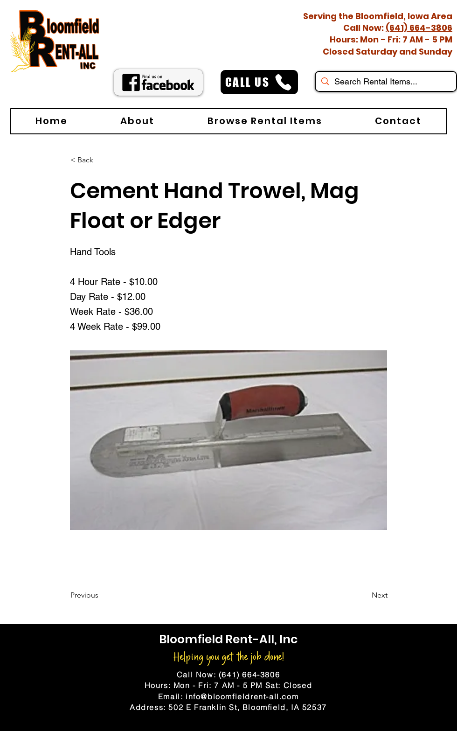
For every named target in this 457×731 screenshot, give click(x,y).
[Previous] (101, 595)
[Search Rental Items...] (385, 81)
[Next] (364, 595)
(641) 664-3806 (419, 28)
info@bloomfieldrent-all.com (242, 696)
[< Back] (101, 160)
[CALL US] (259, 82)
